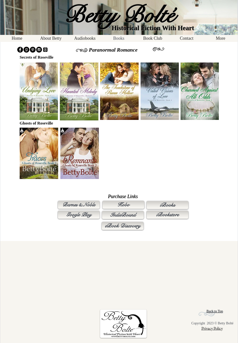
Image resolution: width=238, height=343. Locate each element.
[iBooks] (167, 205)
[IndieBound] (123, 215)
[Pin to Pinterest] (26, 64)
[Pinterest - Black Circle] (33, 50)
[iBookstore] (167, 215)
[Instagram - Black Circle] (39, 50)
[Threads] (45, 50)
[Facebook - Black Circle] (20, 50)
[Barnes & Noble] (79, 205)
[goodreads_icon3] (26, 50)
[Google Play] (79, 215)
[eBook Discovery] (122, 226)
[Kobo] (123, 205)
